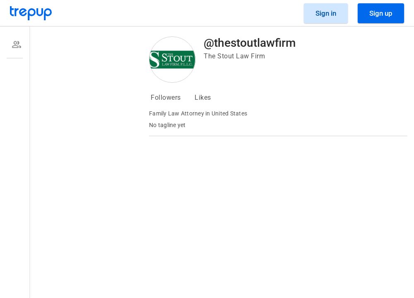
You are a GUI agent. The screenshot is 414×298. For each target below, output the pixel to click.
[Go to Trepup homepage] (31, 13)
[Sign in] (326, 13)
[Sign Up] (381, 13)
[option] (14, 45)
